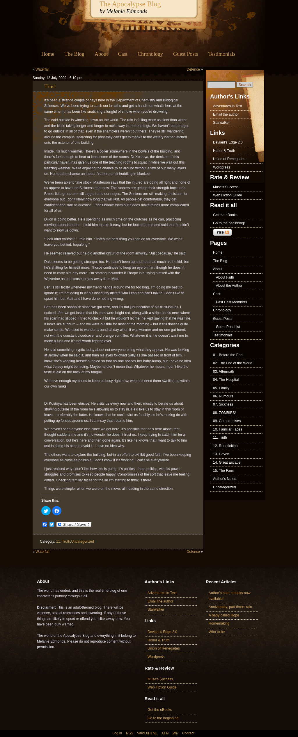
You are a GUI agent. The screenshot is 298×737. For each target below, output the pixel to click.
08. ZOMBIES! (224, 413)
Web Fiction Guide (227, 195)
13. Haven (221, 454)
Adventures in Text (227, 106)
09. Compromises (227, 421)
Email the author (226, 114)
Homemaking (219, 623)
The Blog (74, 54)
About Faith (225, 277)
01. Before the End (227, 355)
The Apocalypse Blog (130, 4)
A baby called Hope (224, 615)
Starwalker (221, 123)
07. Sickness (223, 404)
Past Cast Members (231, 302)
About (101, 54)
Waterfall (42, 69)
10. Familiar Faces (227, 429)
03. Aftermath (223, 372)
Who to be (217, 632)
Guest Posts (185, 54)
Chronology (150, 54)
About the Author (229, 286)
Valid (147, 733)
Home (47, 54)
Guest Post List (228, 327)
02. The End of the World (232, 363)
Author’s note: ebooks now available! (230, 595)
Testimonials (221, 54)
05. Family (221, 388)
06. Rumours (223, 396)
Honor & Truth (224, 151)
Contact (188, 733)
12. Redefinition (225, 446)
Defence (193, 69)
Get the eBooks (225, 215)
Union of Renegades (229, 159)
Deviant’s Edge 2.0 (228, 142)
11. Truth (63, 541)
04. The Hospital (226, 380)
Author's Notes (224, 479)
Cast (122, 54)
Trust (50, 86)
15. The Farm (223, 471)
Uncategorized (82, 541)
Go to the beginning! (229, 223)
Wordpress (221, 167)
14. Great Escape (227, 462)
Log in (117, 733)
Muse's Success (225, 187)
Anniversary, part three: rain (230, 607)
